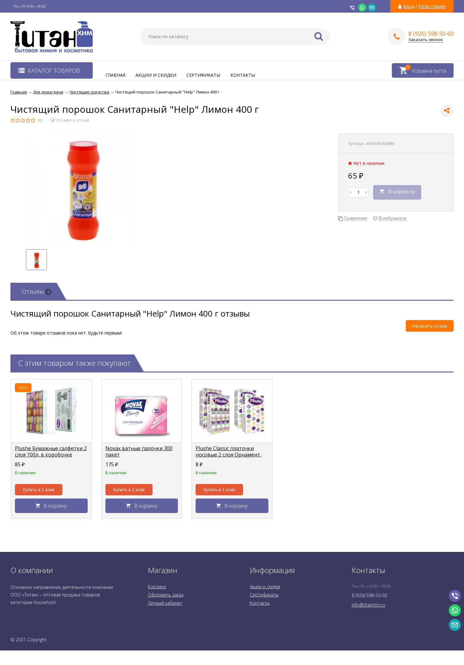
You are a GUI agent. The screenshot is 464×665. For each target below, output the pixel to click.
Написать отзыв (429, 326)
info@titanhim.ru (368, 605)
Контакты (242, 75)
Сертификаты (203, 75)
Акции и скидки (155, 75)
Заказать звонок (425, 39)
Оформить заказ (166, 595)
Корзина (157, 586)
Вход (408, 6)
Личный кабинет (165, 603)
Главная (115, 75)
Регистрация (432, 6)
